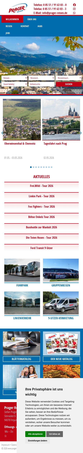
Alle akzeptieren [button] (35, 434)
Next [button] (80, 133)
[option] (22, 130)
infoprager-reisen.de (54, 13)
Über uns (31, 19)
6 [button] (44, 167)
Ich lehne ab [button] (54, 434)
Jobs (21, 26)
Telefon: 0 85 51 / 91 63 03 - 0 (50, 5)
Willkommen (12, 19)
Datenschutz (15, 444)
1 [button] (31, 167)
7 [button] (46, 167)
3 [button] (36, 167)
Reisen (48, 19)
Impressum (5, 444)
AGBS (8, 26)
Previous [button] (2, 133)
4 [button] (38, 167)
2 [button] (33, 167)
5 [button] (41, 167)
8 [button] (49, 167)
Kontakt (64, 19)
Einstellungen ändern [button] (37, 440)
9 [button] (51, 167)
